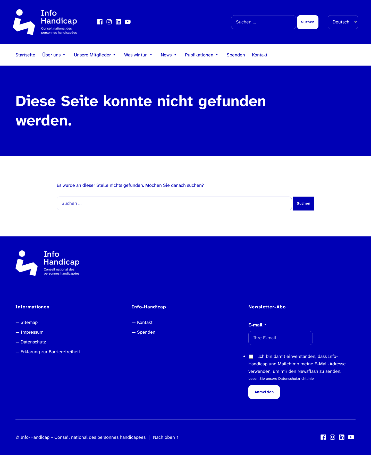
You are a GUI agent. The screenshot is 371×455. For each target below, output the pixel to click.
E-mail (257, 325)
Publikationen (199, 55)
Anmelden (264, 392)
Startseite (25, 55)
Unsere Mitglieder (92, 55)
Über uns (51, 55)
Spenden (236, 55)
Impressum (32, 332)
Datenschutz (33, 342)
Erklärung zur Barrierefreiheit (50, 352)
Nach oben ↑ (166, 437)
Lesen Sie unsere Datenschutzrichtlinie (281, 378)
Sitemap (29, 322)
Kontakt (259, 55)
